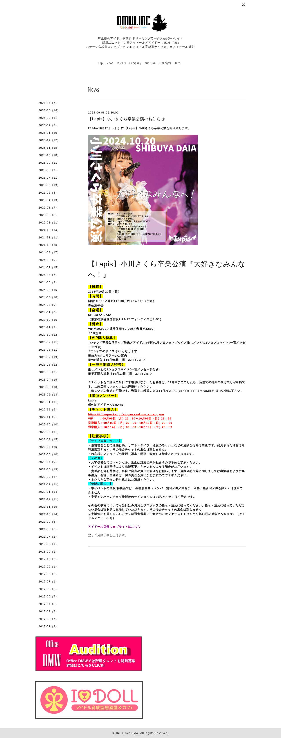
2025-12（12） (49, 140)
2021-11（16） (49, 506)
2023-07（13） (49, 357)
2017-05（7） (48, 596)
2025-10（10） (49, 155)
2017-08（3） (48, 574)
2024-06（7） (48, 275)
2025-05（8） (48, 192)
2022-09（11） (49, 432)
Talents (121, 63)
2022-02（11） (49, 484)
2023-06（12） (49, 364)
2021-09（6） (48, 521)
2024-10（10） (49, 245)
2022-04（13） (49, 469)
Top (100, 63)
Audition (150, 63)
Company (135, 63)
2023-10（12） (49, 334)
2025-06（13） (49, 185)
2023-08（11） (49, 349)
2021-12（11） (49, 499)
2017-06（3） (48, 589)
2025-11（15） (49, 147)
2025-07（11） (49, 177)
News (109, 63)
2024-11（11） (49, 237)
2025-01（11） (49, 222)
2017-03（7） (48, 611)
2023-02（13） (49, 394)
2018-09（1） (48, 551)
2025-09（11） (49, 162)
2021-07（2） (48, 536)
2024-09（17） (49, 252)
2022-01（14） (49, 491)
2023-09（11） (49, 342)
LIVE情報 (165, 63)
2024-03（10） (49, 297)
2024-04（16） (49, 289)
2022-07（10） (49, 447)
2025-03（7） (48, 207)
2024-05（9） (48, 282)
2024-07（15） (49, 267)
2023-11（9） (48, 327)
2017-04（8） (48, 604)
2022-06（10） (49, 454)
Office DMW (130, 733)
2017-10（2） (48, 559)
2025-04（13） (49, 200)
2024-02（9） (48, 304)
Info (177, 63)
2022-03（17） (49, 476)
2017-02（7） (48, 619)
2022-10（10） (49, 424)
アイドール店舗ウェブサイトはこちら (114, 526)
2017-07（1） (48, 581)
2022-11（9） (48, 417)
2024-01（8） (48, 312)
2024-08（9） (48, 260)
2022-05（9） (48, 461)
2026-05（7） (48, 102)
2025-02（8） (48, 215)
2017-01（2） (48, 626)
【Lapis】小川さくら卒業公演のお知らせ (126, 119)
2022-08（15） (49, 439)
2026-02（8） (48, 125)
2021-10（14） (49, 514)
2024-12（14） (49, 230)
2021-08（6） (48, 529)
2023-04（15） (49, 379)
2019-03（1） (48, 544)
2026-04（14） (49, 110)
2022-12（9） (48, 409)
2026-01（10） (49, 132)
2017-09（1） (48, 566)
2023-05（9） (48, 372)
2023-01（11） (49, 402)
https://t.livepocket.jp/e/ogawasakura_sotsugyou (126, 414)
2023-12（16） (49, 319)
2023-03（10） (49, 387)
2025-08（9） (48, 170)
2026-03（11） (49, 117)
